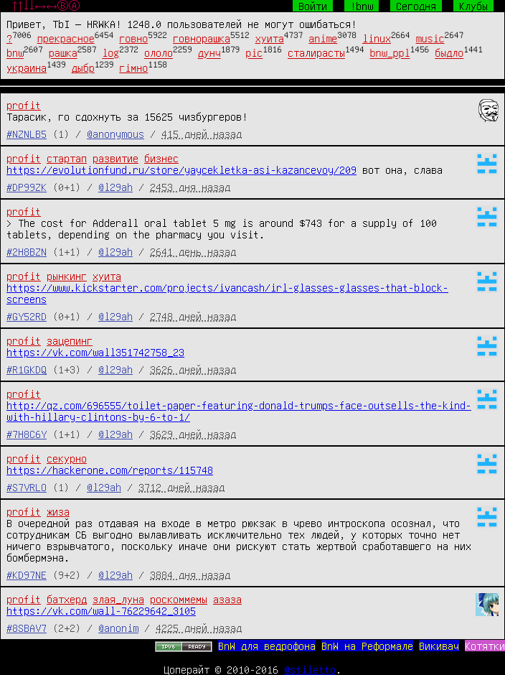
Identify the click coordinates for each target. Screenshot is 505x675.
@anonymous (115, 133)
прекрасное (66, 38)
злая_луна (118, 599)
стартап (67, 158)
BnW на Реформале (367, 645)
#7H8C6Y (26, 433)
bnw (15, 53)
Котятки (485, 645)
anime (322, 38)
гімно (133, 67)
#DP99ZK (26, 186)
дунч (209, 53)
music (430, 38)
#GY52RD (26, 316)
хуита (269, 38)
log (110, 53)
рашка (63, 53)
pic (254, 53)
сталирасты (316, 53)
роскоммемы (178, 599)
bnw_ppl (390, 53)
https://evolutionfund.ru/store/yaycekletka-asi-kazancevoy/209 (181, 169)
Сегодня (416, 5)
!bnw (361, 5)
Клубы (473, 5)
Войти (312, 5)
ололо (158, 53)
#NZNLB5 (26, 133)
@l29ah (115, 186)
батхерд (67, 599)
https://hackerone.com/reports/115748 (109, 469)
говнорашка (201, 38)
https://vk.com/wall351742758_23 (95, 352)
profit (23, 105)
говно (133, 38)
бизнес (161, 158)
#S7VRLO (26, 487)
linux (376, 38)
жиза (58, 511)
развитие (115, 158)
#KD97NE (26, 574)
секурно (67, 458)
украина (26, 67)
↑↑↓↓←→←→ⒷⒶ (45, 5)
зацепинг (70, 340)
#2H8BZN (26, 251)
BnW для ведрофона (267, 645)
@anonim (118, 627)
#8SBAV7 (26, 627)
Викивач (439, 645)
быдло (449, 53)
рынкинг (67, 275)
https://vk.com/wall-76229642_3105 (101, 610)
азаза (227, 599)
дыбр (83, 67)
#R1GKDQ (26, 369)
